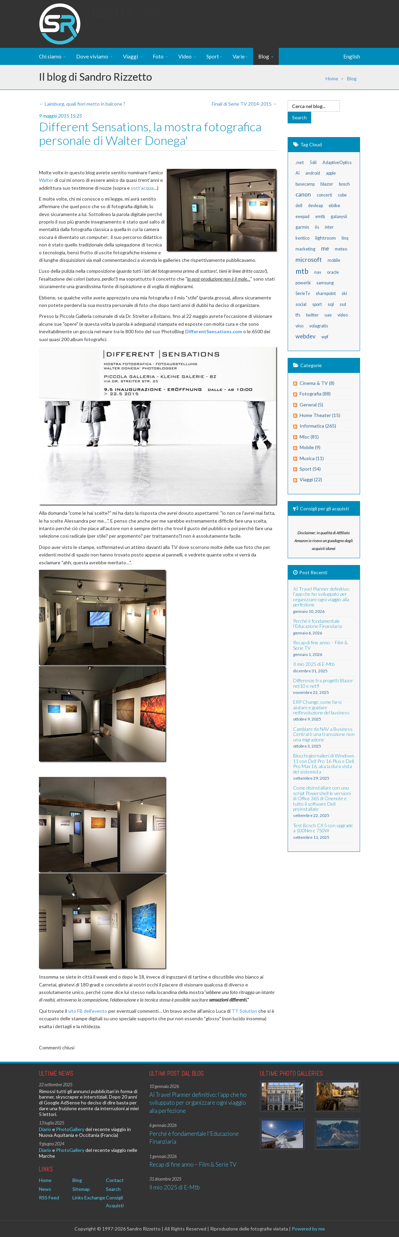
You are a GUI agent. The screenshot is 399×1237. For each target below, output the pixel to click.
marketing (305, 249)
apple (331, 173)
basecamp (305, 184)
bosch (344, 184)
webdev (305, 336)
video (343, 315)
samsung (325, 282)
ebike (334, 205)
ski (344, 293)
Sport (214, 56)
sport (317, 304)
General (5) (311, 404)
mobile (334, 260)
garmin (302, 227)
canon (303, 194)
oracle (333, 272)
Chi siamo (52, 56)
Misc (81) (309, 437)
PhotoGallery (70, 1129)
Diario (45, 1129)
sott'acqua (142, 188)
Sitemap (81, 1189)
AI (297, 173)
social (300, 304)
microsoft (308, 259)
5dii (313, 162)
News (45, 1189)
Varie (240, 56)
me (325, 248)
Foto (160, 56)
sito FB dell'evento (87, 1011)
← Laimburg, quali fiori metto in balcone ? (82, 104)
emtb (320, 216)
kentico (302, 238)
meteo (341, 249)
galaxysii (339, 216)
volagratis (318, 325)
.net (299, 162)
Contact (115, 1180)
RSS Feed (49, 1197)
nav (317, 272)
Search (113, 1189)
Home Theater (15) (320, 415)
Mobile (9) (310, 447)
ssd (343, 304)
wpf (324, 336)
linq (345, 238)
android (312, 173)
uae (328, 315)
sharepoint (326, 293)
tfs (297, 315)
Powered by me (308, 1229)
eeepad (302, 216)
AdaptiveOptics (337, 162)
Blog (266, 56)
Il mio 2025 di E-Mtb (174, 1187)
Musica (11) (312, 458)
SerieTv (302, 293)
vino (299, 325)
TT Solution (244, 1011)
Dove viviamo (94, 56)
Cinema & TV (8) (317, 383)
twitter (312, 315)
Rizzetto (124, 18)
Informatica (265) (318, 426)
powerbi (303, 282)
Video (187, 56)
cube (342, 195)
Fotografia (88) (315, 393)
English (351, 56)
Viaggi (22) (311, 479)
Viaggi (132, 56)
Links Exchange (88, 1197)
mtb (301, 271)
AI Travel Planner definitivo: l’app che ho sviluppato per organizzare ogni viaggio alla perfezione (198, 1102)
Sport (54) (310, 469)
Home (332, 78)
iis (317, 227)
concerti (324, 195)
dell (298, 205)
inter (329, 227)
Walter (46, 180)
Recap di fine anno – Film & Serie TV (192, 1164)
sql (331, 304)
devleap (315, 205)
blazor (326, 184)
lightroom (325, 238)
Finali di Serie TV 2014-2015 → (244, 104)
